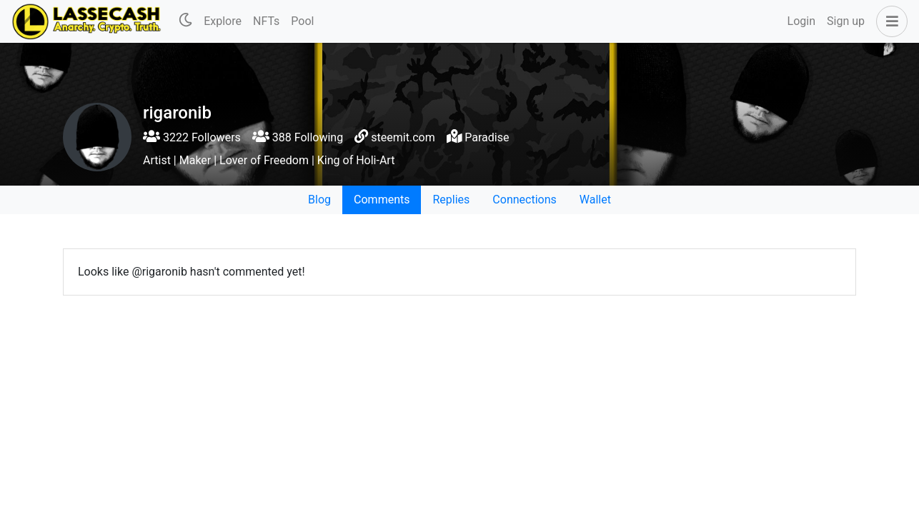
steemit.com (402, 137)
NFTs (266, 21)
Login (801, 21)
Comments (381, 199)
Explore (223, 21)
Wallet (595, 199)
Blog (319, 199)
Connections (524, 199)
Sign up (846, 21)
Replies (451, 199)
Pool (302, 21)
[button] (889, 21)
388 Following (297, 137)
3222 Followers (192, 137)
